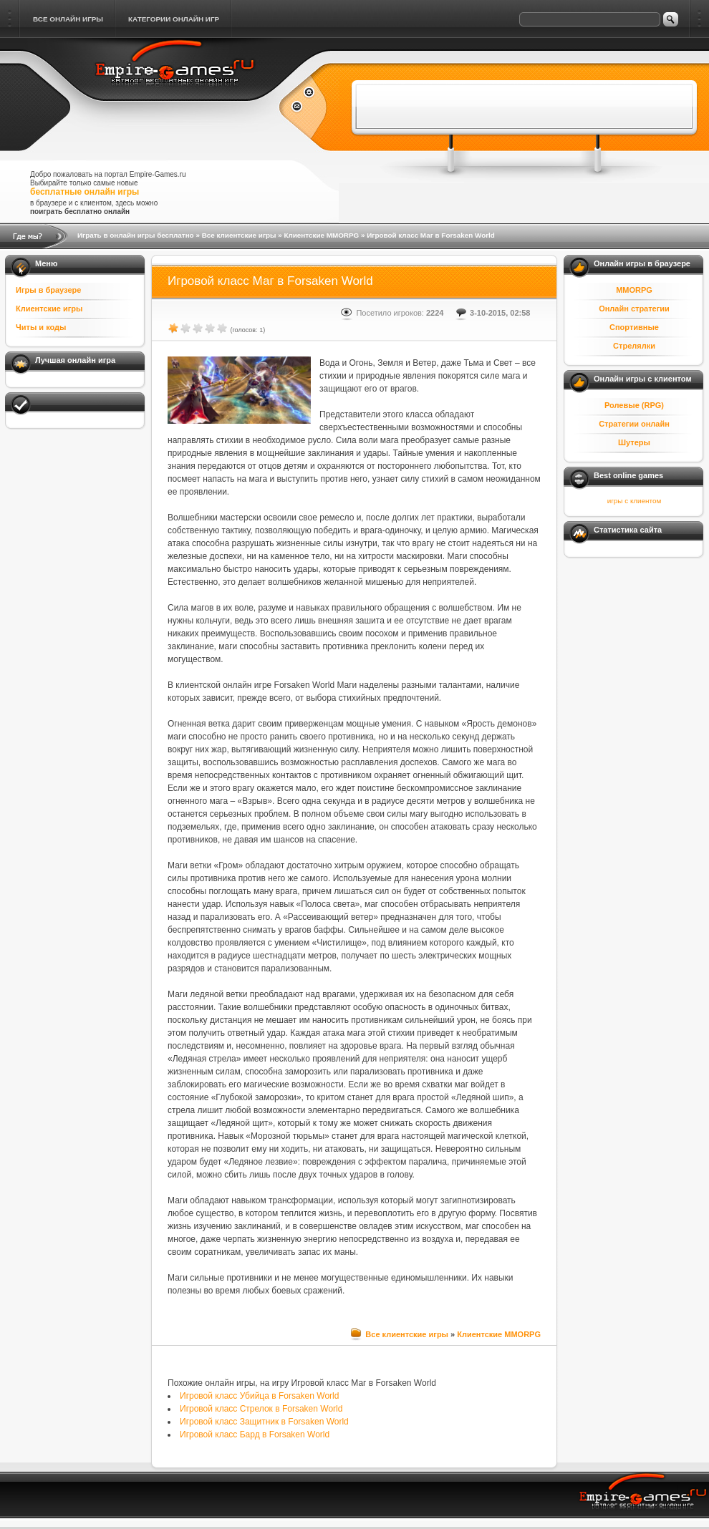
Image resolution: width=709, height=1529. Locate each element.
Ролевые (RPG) (634, 405)
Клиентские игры (49, 308)
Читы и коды (41, 327)
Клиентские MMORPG (321, 235)
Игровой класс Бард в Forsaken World (254, 1435)
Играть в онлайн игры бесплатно (135, 235)
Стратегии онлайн (634, 423)
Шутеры (634, 442)
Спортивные (634, 327)
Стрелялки (634, 345)
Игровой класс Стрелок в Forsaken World (261, 1409)
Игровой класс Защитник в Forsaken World (264, 1422)
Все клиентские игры (239, 235)
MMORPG (634, 290)
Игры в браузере (48, 290)
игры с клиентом (634, 501)
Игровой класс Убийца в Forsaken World (259, 1396)
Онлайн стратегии (634, 308)
